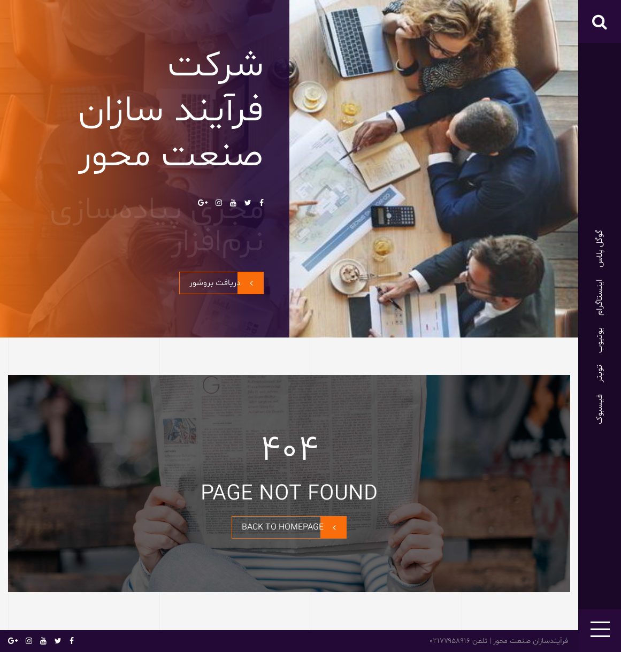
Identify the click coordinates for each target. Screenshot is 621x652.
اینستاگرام (599, 297)
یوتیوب (599, 340)
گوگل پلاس (599, 248)
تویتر (599, 373)
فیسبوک (599, 409)
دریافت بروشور (226, 283)
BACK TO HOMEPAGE (294, 527)
